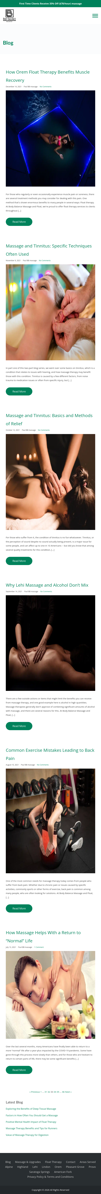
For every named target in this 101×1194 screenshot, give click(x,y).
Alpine (9, 1167)
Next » (68, 1091)
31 (46, 1091)
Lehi (35, 1167)
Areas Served (88, 1162)
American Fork (63, 1172)
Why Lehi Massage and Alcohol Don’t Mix (47, 585)
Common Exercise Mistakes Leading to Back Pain (50, 754)
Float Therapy (53, 1162)
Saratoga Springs (39, 1172)
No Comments (45, 86)
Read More (19, 221)
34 (55, 1091)
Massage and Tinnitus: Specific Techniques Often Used (49, 250)
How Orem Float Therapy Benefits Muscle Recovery (48, 76)
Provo (92, 1167)
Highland (22, 1167)
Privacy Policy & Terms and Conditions (50, 1176)
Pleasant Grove (75, 1167)
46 (63, 1091)
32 (49, 1091)
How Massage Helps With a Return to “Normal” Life (43, 937)
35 (58, 1091)
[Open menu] (95, 15)
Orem (58, 1167)
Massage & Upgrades (28, 1162)
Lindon (46, 1167)
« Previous (34, 1091)
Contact (70, 1162)
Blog (8, 1162)
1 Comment (39, 947)
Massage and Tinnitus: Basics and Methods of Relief (49, 419)
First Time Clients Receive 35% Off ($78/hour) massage (50, 3)
